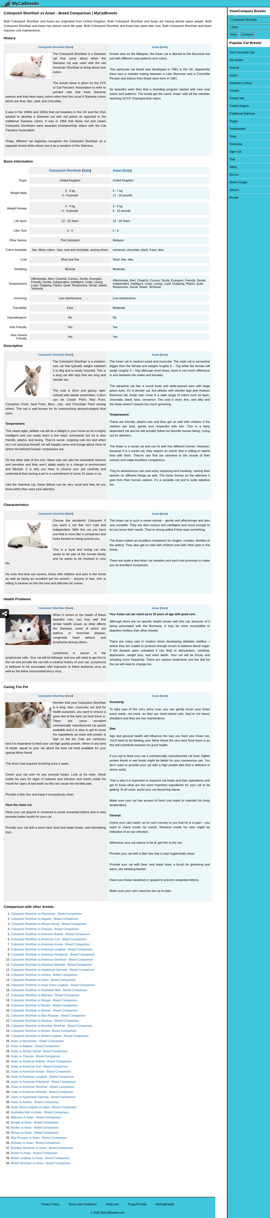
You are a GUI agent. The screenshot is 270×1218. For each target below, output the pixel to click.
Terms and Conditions (83, 1204)
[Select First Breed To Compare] (243, 20)
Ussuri (222, 75)
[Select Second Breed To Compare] (243, 27)
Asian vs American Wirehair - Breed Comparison (42, 1091)
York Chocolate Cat (230, 52)
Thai (220, 159)
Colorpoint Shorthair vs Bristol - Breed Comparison (43, 1030)
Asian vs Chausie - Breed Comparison (35, 1056)
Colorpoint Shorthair (51, 47)
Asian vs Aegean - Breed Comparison (35, 1046)
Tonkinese (224, 144)
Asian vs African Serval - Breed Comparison (39, 1051)
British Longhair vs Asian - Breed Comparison (40, 1158)
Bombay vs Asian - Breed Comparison (35, 1142)
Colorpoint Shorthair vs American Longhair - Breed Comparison (52, 949)
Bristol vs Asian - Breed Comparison (34, 1153)
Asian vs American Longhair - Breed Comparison (42, 1076)
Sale (69, 47)
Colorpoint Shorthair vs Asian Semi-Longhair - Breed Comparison (53, 985)
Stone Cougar (227, 182)
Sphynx (222, 189)
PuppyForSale (137, 1204)
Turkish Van (225, 98)
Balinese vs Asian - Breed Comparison (36, 1117)
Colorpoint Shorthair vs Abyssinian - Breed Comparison (46, 913)
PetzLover (112, 1204)
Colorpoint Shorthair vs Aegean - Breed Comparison (44, 918)
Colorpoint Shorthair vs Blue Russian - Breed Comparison (48, 1015)
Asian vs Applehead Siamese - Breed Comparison (43, 1097)
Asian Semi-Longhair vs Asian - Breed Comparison (44, 1107)
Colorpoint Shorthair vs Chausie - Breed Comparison (45, 929)
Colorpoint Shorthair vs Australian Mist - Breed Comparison (49, 990)
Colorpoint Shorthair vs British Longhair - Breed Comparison (50, 1035)
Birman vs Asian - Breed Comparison (35, 1132)
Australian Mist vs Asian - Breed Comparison (40, 1112)
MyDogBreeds (165, 1204)
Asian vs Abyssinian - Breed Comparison (37, 1041)
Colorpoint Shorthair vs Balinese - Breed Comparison (45, 995)
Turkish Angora (227, 105)
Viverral (223, 67)
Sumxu (222, 174)
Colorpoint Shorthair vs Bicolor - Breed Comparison (44, 1005)
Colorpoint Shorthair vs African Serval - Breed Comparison (48, 923)
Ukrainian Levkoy (229, 83)
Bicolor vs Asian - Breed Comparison (34, 1127)
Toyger (222, 121)
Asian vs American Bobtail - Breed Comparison (41, 1061)
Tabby (222, 167)
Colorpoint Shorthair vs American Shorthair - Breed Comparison (52, 959)
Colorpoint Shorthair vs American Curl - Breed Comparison (49, 939)
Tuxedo (222, 90)
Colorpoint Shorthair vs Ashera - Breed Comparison (44, 974)
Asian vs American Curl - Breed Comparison (39, 1066)
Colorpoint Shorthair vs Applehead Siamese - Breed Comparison (52, 969)
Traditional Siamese (230, 113)
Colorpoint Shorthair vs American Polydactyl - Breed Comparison (53, 954)
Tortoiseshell (226, 128)
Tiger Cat (224, 151)
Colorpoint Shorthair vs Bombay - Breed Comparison (45, 1020)
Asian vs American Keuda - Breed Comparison (41, 1071)
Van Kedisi (224, 60)
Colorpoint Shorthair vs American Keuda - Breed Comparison (50, 944)
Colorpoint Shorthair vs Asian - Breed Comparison (43, 979)
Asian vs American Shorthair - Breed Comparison (43, 1086)
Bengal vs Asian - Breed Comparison (34, 1122)
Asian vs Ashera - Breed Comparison (35, 1102)
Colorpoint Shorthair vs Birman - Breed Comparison (44, 1010)
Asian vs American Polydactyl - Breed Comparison (43, 1081)
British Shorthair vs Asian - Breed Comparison (40, 1163)
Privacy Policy (50, 1204)
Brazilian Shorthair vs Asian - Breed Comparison (42, 1147)
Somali (222, 197)
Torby (221, 136)
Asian (155, 47)
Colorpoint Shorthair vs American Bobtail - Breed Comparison (50, 934)
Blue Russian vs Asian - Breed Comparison (39, 1137)
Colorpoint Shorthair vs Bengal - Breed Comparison (44, 1000)
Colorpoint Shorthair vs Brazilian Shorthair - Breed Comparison (51, 1025)
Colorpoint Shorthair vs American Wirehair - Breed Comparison (51, 964)
